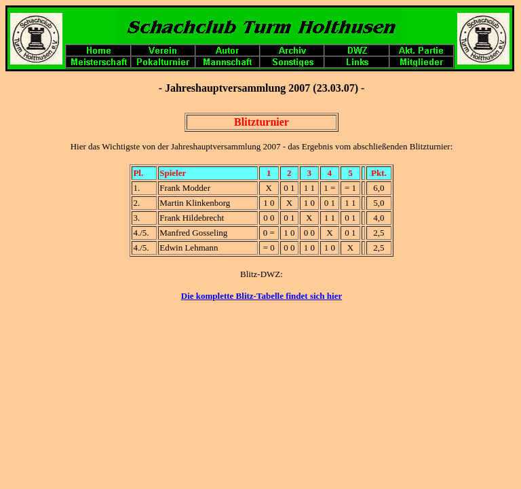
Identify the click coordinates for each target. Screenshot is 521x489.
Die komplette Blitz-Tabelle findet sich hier (261, 296)
